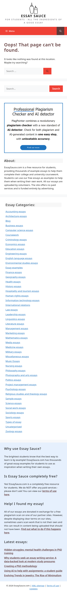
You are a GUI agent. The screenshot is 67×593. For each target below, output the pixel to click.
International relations (18, 305)
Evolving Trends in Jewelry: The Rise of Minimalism (32, 575)
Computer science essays (19, 230)
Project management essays (21, 384)
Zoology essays (14, 431)
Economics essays (15, 244)
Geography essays (16, 277)
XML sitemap (38, 585)
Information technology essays (22, 300)
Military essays (14, 351)
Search (56, 88)
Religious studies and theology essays (26, 393)
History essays (13, 286)
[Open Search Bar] (60, 31)
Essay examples (14, 267)
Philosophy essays (16, 370)
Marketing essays (15, 333)
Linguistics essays (15, 319)
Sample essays (14, 398)
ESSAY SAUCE (33, 15)
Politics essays (13, 379)
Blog (8, 220)
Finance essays (14, 272)
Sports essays (13, 417)
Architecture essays (16, 216)
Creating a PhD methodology (20, 566)
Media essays (13, 342)
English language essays (19, 258)
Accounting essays (16, 211)
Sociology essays (15, 412)
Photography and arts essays (21, 375)
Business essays (14, 225)
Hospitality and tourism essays (22, 291)
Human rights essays (17, 295)
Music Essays (13, 361)
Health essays (13, 281)
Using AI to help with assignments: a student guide (33, 570)
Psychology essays (16, 389)
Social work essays (16, 408)
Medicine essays (14, 347)
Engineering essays (16, 253)
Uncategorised (14, 426)
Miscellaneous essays (17, 356)
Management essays (17, 328)
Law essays (12, 309)
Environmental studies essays (22, 263)
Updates (34, 588)
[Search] (47, 71)
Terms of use (53, 585)
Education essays (15, 248)
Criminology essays (16, 239)
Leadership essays (16, 314)
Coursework (12, 234)
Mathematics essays (17, 337)
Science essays (14, 403)
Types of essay (13, 422)
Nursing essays (14, 365)
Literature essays (15, 323)
